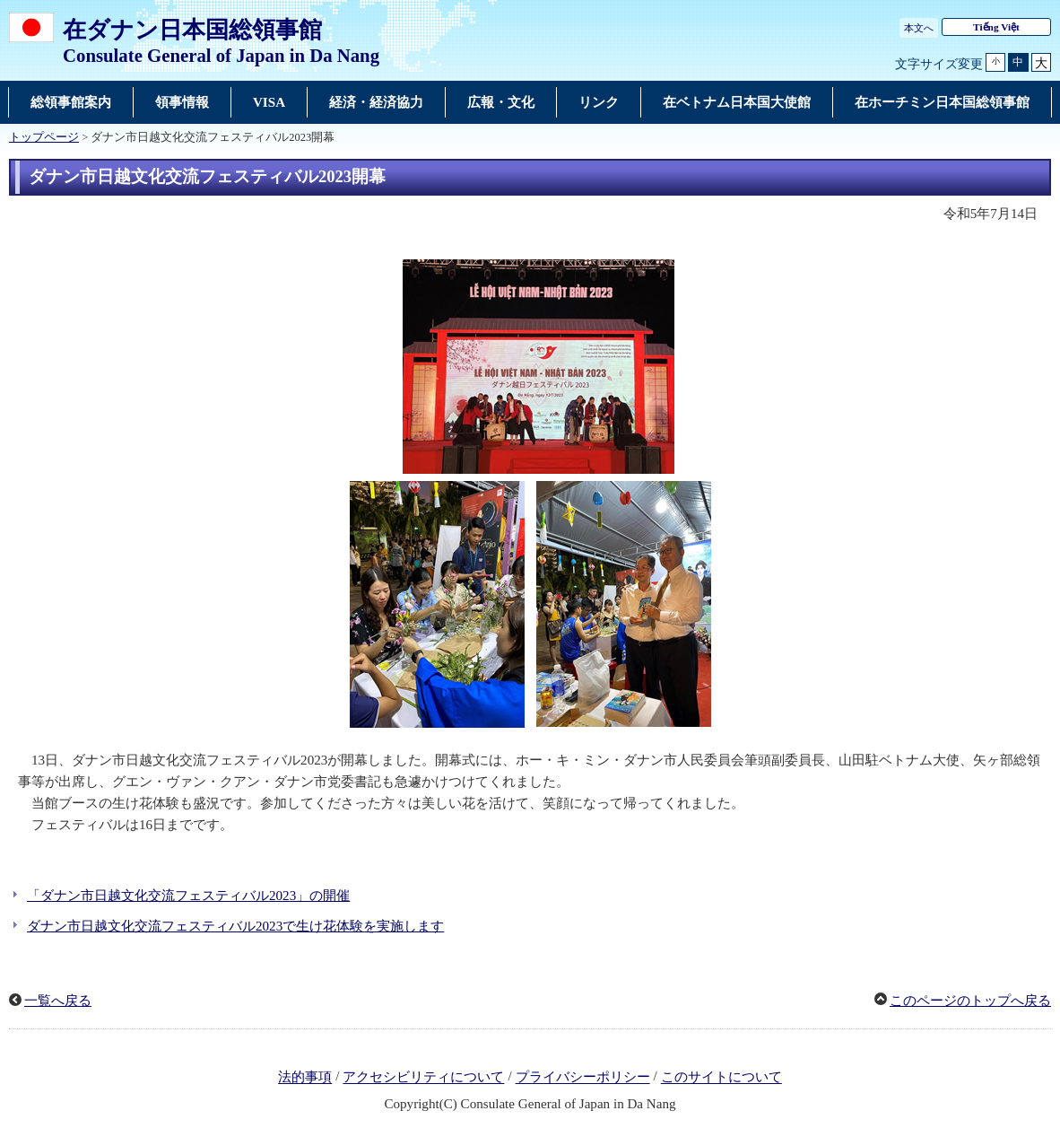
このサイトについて (721, 1078)
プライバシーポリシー (583, 1078)
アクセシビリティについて (423, 1078)
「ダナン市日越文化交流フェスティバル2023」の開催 (188, 895)
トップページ (44, 137)
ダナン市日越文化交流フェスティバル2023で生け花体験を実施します (235, 926)
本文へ (919, 27)
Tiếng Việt (996, 27)
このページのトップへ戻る (970, 1000)
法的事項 (305, 1078)
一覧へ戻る (57, 1000)
